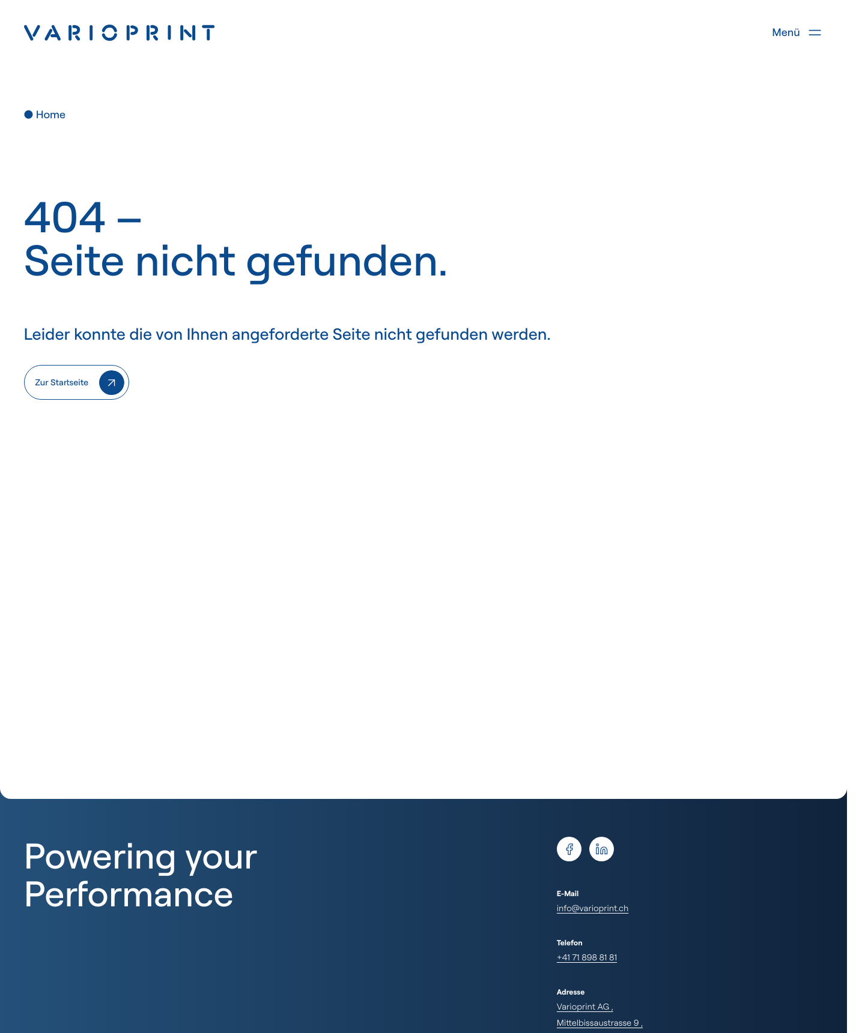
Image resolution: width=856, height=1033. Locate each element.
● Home (44, 114)
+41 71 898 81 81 (587, 957)
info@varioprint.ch (592, 908)
